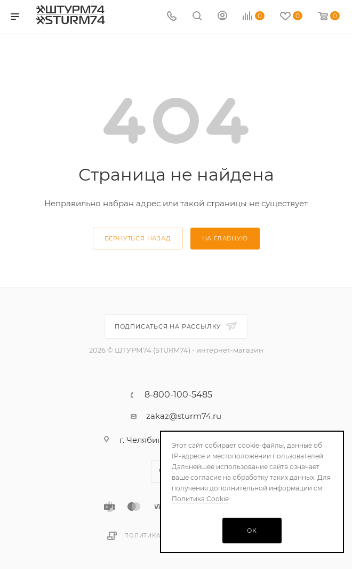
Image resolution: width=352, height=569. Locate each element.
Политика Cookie (200, 499)
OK (252, 530)
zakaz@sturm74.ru (183, 416)
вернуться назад (138, 238)
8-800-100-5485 (178, 395)
